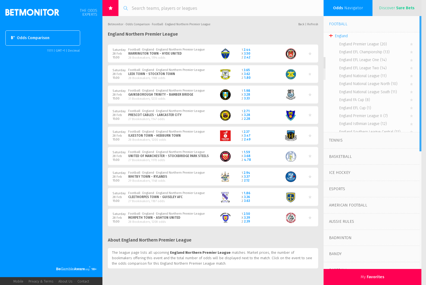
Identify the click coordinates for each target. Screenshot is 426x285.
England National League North (368, 84)
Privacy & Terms (41, 281)
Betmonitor (115, 24)
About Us (65, 281)
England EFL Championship (364, 52)
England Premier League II (363, 116)
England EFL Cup (355, 108)
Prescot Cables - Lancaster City (154, 115)
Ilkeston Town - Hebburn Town (154, 135)
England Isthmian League (363, 123)
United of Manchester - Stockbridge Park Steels (168, 156)
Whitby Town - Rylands (147, 176)
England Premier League (363, 44)
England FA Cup (354, 100)
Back (301, 24)
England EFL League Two (363, 68)
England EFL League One (363, 60)
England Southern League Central (369, 132)
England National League (363, 76)
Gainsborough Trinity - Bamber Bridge (160, 94)
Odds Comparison (30, 38)
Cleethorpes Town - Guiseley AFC (155, 197)
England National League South (368, 92)
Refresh (312, 24)
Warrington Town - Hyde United (155, 53)
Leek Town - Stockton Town (151, 74)
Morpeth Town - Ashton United (154, 218)
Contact (83, 281)
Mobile (18, 281)
